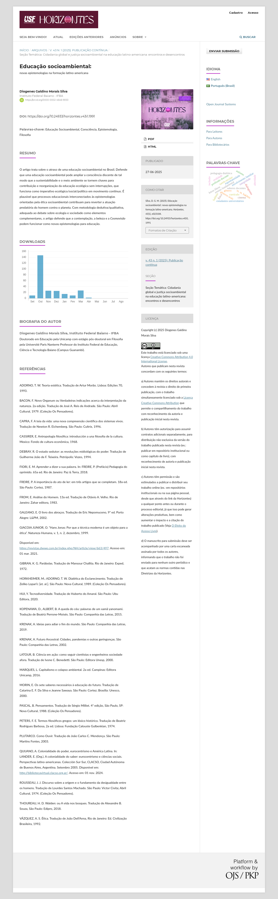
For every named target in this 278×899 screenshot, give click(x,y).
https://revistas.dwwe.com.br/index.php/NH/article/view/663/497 (64, 548)
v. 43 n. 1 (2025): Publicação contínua (79, 50)
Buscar (248, 37)
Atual (58, 37)
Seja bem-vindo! (33, 37)
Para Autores (214, 138)
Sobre (138, 37)
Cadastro (236, 12)
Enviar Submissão (224, 51)
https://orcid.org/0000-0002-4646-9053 (46, 100)
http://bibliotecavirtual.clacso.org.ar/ (44, 773)
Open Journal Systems (221, 104)
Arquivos (39, 50)
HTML (151, 146)
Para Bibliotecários (217, 144)
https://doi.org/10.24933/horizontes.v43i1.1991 (61, 116)
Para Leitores (214, 131)
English (215, 79)
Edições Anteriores (86, 37)
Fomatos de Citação (163, 230)
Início (24, 50)
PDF (150, 139)
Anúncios (118, 37)
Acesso (253, 12)
